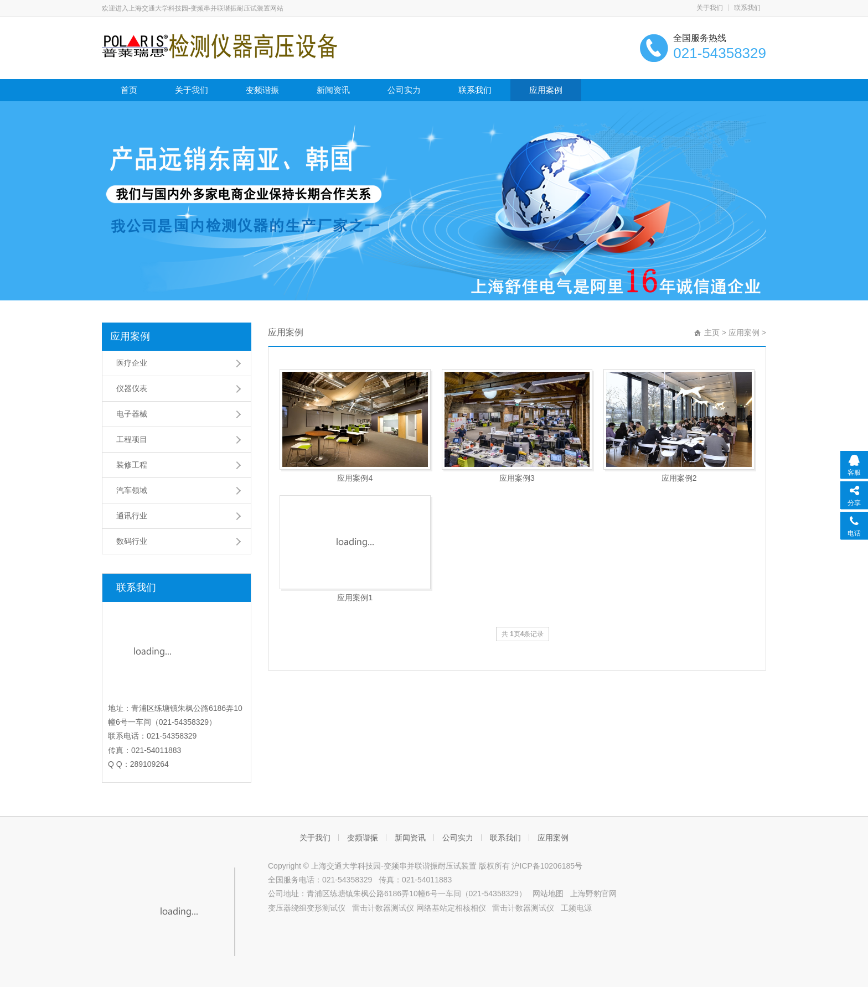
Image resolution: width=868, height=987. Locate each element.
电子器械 (131, 413)
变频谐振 (262, 90)
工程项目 (131, 439)
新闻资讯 (333, 90)
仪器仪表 (131, 388)
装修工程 (131, 464)
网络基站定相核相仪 (451, 907)
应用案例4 (355, 478)
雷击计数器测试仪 (383, 907)
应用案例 (545, 90)
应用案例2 (679, 478)
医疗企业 (131, 363)
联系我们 (747, 8)
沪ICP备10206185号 (547, 865)
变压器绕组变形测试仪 (306, 907)
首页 (129, 90)
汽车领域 (131, 490)
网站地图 (548, 893)
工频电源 (576, 907)
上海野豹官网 (593, 893)
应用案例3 (517, 478)
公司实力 (404, 90)
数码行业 (131, 541)
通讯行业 (131, 515)
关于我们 (709, 8)
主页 (712, 332)
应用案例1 (355, 597)
